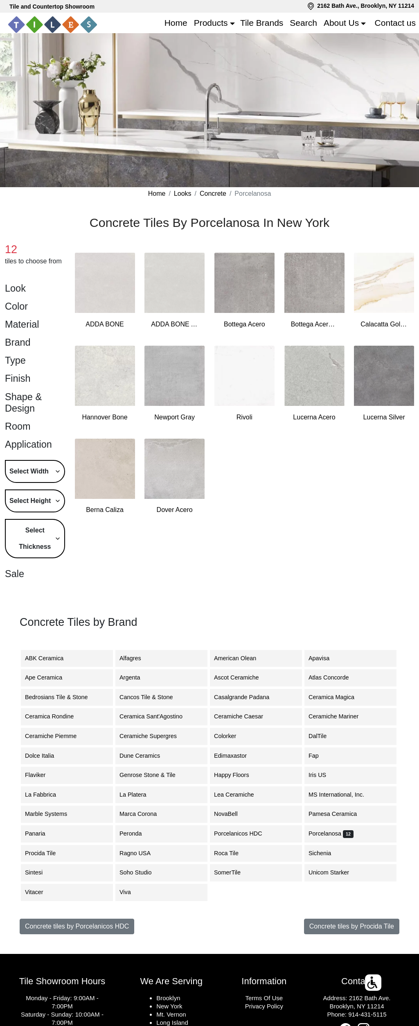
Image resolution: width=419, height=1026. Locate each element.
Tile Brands (261, 22)
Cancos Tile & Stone (152, 697)
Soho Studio (140, 872)
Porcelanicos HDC (244, 833)
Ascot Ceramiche (241, 677)
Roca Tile (232, 853)
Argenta (137, 677)
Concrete (213, 193)
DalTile (325, 736)
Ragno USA (142, 853)
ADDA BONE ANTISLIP (174, 324)
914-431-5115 (367, 1014)
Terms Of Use (264, 997)
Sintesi (40, 872)
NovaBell (232, 814)
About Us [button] (341, 22)
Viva (131, 892)
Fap (321, 755)
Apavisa (324, 658)
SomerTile (233, 872)
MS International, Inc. (342, 794)
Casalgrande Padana (248, 697)
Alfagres (136, 658)
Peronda (136, 833)
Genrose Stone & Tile (153, 775)
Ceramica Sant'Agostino (157, 716)
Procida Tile (46, 853)
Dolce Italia (45, 755)
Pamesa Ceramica (339, 814)
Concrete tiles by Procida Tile (351, 926)
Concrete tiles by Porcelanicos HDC (77, 926)
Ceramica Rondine (56, 716)
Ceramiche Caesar (244, 716)
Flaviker (40, 775)
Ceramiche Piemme (57, 736)
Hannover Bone (104, 417)
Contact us (395, 22)
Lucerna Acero (314, 417)
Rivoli (244, 417)
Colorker (231, 736)
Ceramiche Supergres (154, 736)
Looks (182, 193)
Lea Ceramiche (240, 794)
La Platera (139, 794)
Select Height (30, 500)
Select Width (29, 471)
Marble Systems (52, 814)
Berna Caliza (105, 509)
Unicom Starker (335, 872)
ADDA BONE (105, 324)
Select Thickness (35, 538)
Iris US (325, 775)
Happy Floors (237, 775)
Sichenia (326, 853)
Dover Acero (175, 509)
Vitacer (40, 892)
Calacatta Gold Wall (384, 324)
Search (303, 22)
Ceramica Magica (338, 697)
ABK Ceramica (49, 658)
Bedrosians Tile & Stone (62, 697)
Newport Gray (174, 417)
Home (175, 22)
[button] (373, 982)
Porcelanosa (331, 833)
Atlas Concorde (336, 677)
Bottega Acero (244, 324)
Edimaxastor (235, 755)
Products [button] (211, 22)
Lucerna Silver (384, 417)
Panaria (40, 833)
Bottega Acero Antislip (314, 324)
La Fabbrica (46, 794)
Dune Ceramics (144, 755)
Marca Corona (144, 814)
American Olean (241, 658)
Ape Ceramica (51, 677)
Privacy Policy (264, 1006)
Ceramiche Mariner (338, 716)
